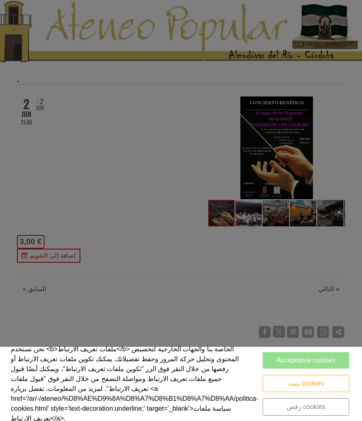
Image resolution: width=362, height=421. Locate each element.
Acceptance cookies (306, 360)
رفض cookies (306, 406)
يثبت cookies (306, 383)
